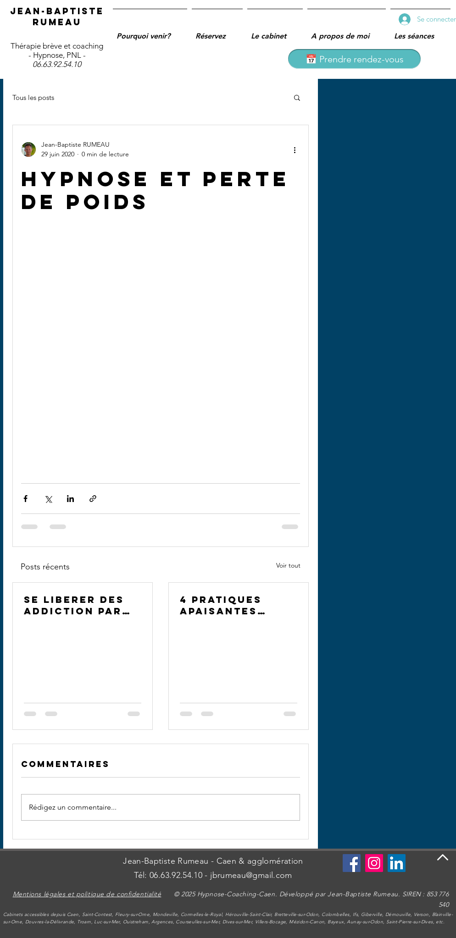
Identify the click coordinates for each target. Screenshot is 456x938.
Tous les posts (33, 97)
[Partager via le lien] (93, 498)
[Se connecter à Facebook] (352, 863)
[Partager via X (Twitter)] (48, 498)
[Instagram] (374, 863)
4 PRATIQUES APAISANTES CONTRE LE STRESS (221, 605)
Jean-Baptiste (57, 11)
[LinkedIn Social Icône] (397, 863)
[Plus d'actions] (294, 149)
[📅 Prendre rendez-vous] (354, 59)
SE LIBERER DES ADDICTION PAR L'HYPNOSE (74, 605)
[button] (297, 97)
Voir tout (288, 565)
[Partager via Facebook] (25, 498)
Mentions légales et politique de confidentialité (87, 894)
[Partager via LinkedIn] (70, 498)
